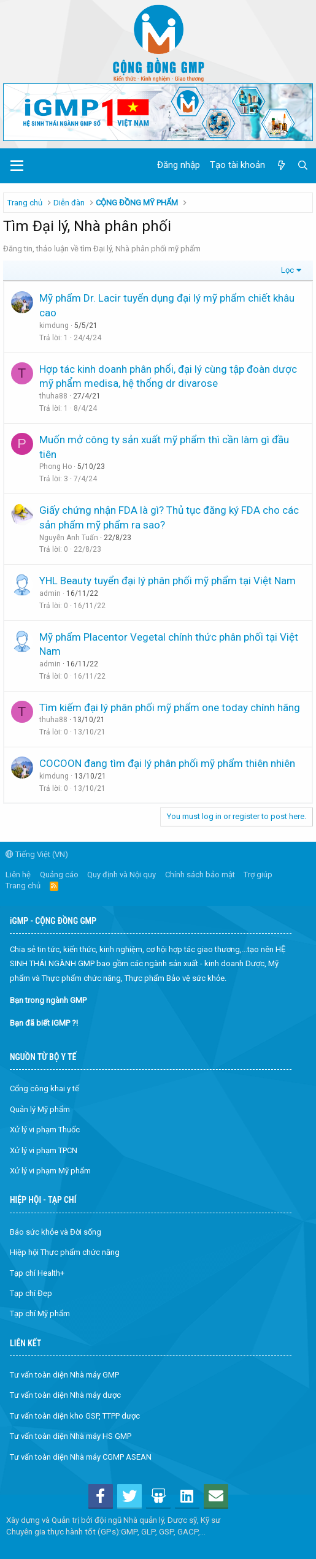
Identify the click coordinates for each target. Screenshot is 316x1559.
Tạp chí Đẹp (31, 1293)
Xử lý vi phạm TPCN (43, 1150)
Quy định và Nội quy (121, 874)
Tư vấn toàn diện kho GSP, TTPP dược (75, 1415)
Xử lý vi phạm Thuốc (45, 1129)
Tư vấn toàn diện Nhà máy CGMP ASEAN (81, 1457)
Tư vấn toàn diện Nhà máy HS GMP (70, 1436)
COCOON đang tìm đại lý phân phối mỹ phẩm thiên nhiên (167, 763)
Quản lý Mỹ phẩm (40, 1109)
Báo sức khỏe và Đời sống (55, 1232)
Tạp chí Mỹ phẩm (40, 1313)
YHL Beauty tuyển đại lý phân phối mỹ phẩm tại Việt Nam (167, 580)
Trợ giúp (258, 874)
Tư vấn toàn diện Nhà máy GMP (64, 1374)
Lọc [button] (287, 270)
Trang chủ (23, 885)
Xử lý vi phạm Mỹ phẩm (50, 1170)
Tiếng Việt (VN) (37, 854)
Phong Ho (55, 466)
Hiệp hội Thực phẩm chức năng (65, 1252)
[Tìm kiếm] (303, 165)
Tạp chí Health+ (37, 1273)
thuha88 (53, 396)
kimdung (54, 325)
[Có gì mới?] (280, 165)
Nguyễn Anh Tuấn (68, 537)
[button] (16, 166)
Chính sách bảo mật (200, 874)
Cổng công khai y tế (44, 1088)
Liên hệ (18, 874)
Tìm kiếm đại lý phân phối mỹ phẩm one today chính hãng (169, 707)
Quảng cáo (59, 874)
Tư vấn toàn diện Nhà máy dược (65, 1395)
